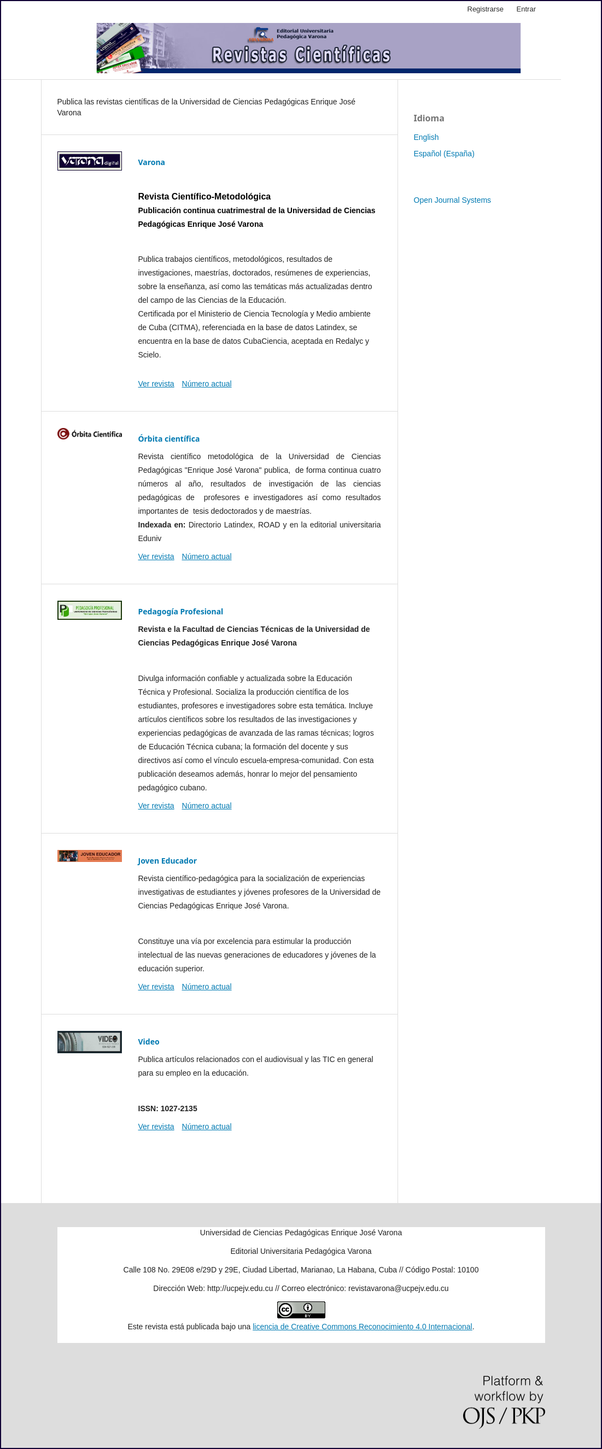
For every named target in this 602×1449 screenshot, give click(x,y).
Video (149, 1041)
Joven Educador (167, 860)
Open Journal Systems (453, 200)
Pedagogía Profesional (181, 611)
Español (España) (444, 153)
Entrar (526, 9)
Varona (151, 162)
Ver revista (156, 383)
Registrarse (485, 9)
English (426, 137)
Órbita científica (169, 438)
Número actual (207, 383)
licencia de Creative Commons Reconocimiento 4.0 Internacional (362, 1326)
